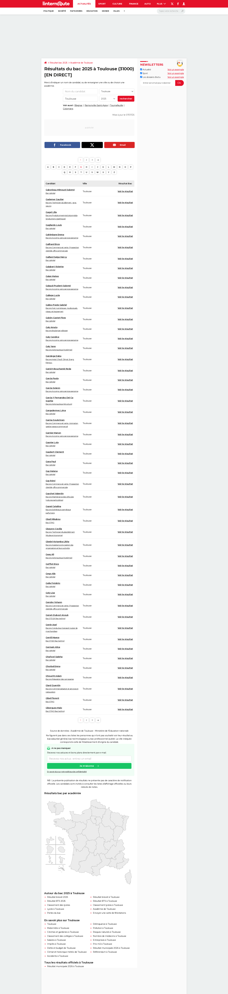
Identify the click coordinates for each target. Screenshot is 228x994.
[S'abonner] (162, 83)
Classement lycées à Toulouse (108, 905)
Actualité (145, 69)
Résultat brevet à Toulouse (106, 897)
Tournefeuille (116, 105)
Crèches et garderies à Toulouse (63, 932)
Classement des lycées (58, 905)
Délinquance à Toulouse (105, 924)
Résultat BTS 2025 (56, 901)
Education (92, 11)
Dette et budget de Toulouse (61, 948)
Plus (161, 3)
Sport (102, 3)
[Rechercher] (171, 11)
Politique (48, 11)
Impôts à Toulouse (56, 944)
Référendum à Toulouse (105, 952)
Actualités (84, 3)
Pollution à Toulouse (103, 928)
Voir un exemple (176, 69)
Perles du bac (54, 913)
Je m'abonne (87, 766)
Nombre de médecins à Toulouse (109, 936)
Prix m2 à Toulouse (102, 944)
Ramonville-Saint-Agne (96, 105)
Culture (117, 3)
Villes (116, 11)
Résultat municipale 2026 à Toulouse (111, 948)
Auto (147, 3)
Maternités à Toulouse (58, 928)
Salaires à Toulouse (56, 940)
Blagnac (78, 105)
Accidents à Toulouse (57, 956)
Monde (105, 11)
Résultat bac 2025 (58, 62)
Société (62, 11)
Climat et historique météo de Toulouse (67, 952)
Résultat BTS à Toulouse (105, 901)
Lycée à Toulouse (55, 909)
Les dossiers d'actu (150, 77)
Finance (133, 3)
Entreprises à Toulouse (104, 940)
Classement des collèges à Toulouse (65, 936)
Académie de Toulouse (81, 62)
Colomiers (68, 108)
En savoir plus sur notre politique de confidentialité (67, 772)
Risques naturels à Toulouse (107, 932)
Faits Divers (76, 11)
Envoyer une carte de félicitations (109, 913)
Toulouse (51, 924)
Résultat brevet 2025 (57, 897)
